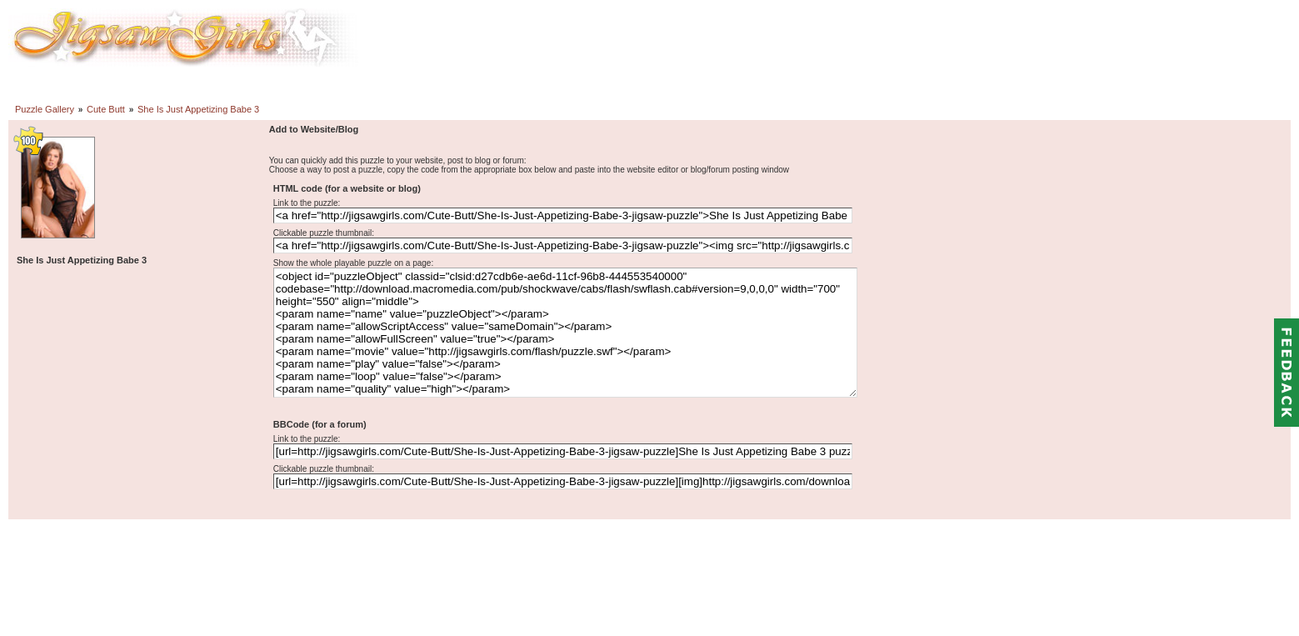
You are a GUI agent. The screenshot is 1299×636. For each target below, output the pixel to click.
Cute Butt (106, 109)
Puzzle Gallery (44, 109)
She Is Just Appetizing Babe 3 (198, 109)
